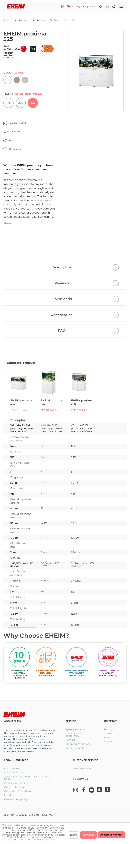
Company (110, 721)
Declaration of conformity (74, 734)
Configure (88, 835)
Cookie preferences (16, 783)
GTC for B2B (11, 768)
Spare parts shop (76, 729)
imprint (9, 795)
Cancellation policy (15, 799)
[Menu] (121, 6)
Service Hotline (82, 768)
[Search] (114, 6)
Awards (108, 742)
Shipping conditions (78, 744)
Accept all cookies (111, 835)
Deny (73, 835)
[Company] (62, 6)
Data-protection (14, 787)
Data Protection (14, 773)
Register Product (17, 123)
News (107, 738)
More (7, 223)
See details (49, 410)
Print (11, 140)
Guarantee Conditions (17, 791)
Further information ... (47, 840)
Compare (15, 132)
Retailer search (75, 748)
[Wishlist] (100, 6)
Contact (70, 740)
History (108, 729)
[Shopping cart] (107, 6)
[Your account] (86, 6)
